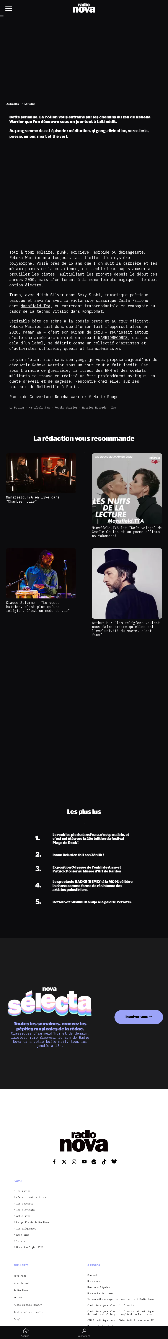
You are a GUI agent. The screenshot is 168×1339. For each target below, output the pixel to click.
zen (113, 407)
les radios (23, 1191)
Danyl (17, 1319)
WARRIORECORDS (113, 337)
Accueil (26, 1332)
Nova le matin (23, 1283)
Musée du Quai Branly (28, 1304)
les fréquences (26, 1228)
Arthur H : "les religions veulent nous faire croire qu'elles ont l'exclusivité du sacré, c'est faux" (126, 629)
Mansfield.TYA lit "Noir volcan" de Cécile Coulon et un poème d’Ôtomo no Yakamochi (127, 532)
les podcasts (24, 1203)
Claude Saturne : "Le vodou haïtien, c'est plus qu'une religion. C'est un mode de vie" (38, 606)
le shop (21, 1241)
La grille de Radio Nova (32, 1222)
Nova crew (93, 1281)
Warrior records (94, 407)
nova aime (22, 1235)
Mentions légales (98, 1287)
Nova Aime (20, 1275)
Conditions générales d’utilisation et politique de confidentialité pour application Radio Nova (120, 1313)
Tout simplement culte (28, 1312)
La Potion (16, 407)
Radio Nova (21, 1290)
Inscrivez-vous (137, 1017)
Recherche (84, 1332)
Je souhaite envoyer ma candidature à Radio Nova (120, 1299)
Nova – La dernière (100, 1293)
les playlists (25, 1210)
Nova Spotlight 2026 (29, 1247)
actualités (23, 1216)
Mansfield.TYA (35, 305)
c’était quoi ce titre (31, 1197)
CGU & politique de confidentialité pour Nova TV (120, 1320)
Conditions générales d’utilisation (111, 1305)
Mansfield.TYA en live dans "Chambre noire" (33, 499)
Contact (92, 1275)
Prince (18, 1297)
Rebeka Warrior (66, 407)
